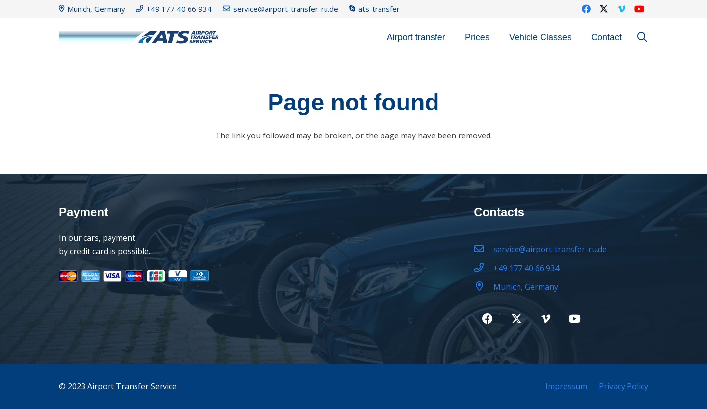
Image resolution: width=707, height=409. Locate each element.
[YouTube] (639, 9)
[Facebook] (586, 9)
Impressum (566, 386)
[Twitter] (604, 9)
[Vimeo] (621, 9)
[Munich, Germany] (483, 287)
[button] (642, 38)
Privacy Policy (623, 386)
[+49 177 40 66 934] (483, 268)
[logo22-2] (142, 37)
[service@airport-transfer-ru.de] (483, 249)
